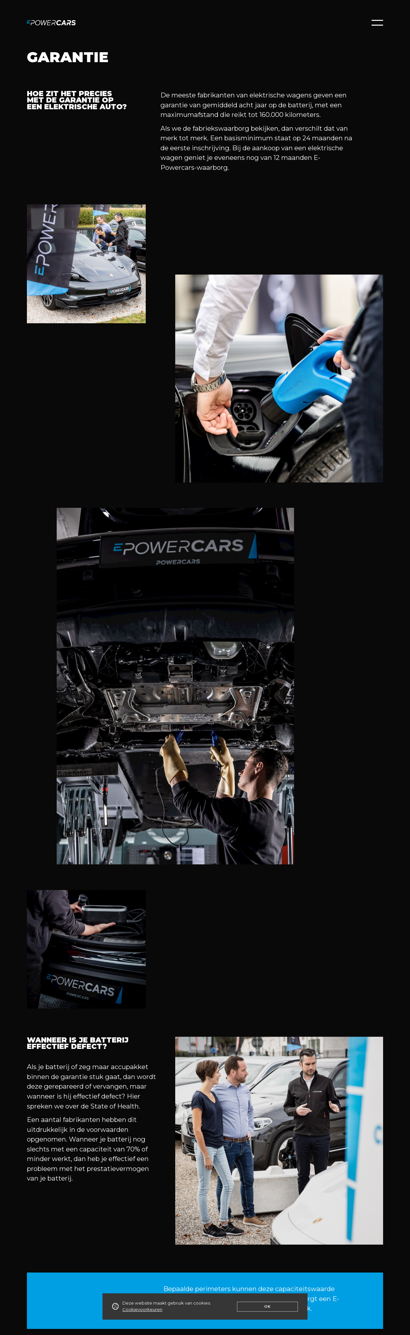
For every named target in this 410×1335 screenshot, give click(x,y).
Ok (267, 1306)
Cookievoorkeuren (142, 1309)
